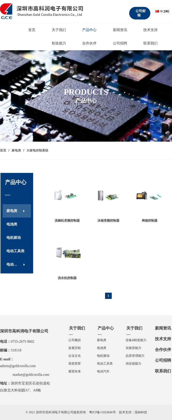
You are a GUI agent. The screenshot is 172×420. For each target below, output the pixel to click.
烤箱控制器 (149, 220)
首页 (3, 150)
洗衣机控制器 (67, 278)
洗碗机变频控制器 (67, 220)
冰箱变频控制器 (108, 220)
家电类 (16, 150)
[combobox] (161, 11)
